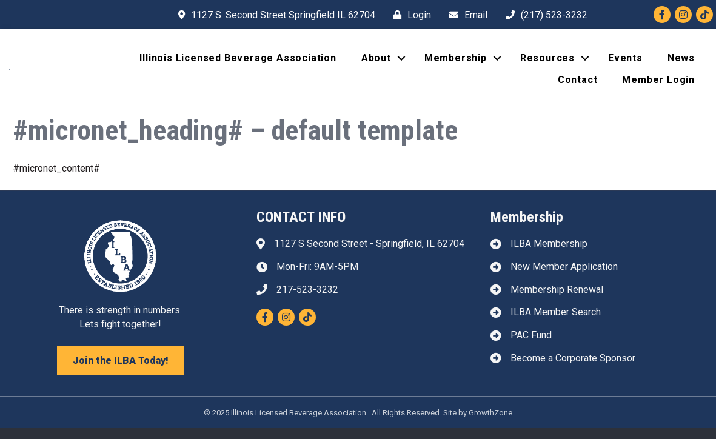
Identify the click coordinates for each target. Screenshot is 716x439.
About (376, 63)
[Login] (409, 15)
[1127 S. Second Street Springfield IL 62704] (273, 15)
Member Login (658, 85)
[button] (120, 371)
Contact (578, 85)
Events (625, 63)
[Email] (465, 15)
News (681, 63)
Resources (547, 63)
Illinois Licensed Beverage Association (237, 63)
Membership (455, 63)
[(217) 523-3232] (543, 15)
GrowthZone (490, 423)
